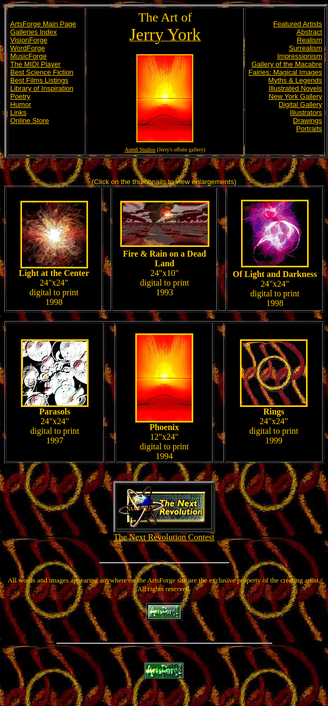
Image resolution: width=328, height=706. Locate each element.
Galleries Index (33, 32)
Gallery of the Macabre (286, 64)
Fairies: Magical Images (285, 72)
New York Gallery (295, 96)
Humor (20, 104)
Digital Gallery (300, 104)
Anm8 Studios (140, 149)
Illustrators (306, 112)
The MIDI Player (35, 64)
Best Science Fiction (42, 72)
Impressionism (299, 56)
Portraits (309, 129)
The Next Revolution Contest (164, 537)
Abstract (309, 32)
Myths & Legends (295, 80)
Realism (309, 40)
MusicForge (28, 56)
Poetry (20, 96)
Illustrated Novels (295, 88)
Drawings (307, 121)
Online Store (29, 121)
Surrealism (305, 48)
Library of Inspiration (42, 88)
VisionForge (28, 40)
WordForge (27, 48)
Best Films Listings (39, 80)
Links (18, 112)
